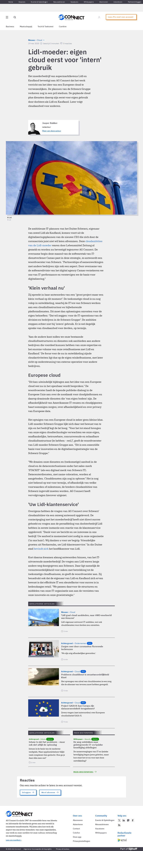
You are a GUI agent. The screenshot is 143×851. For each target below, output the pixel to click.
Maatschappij (26, 26)
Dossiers (22, 2)
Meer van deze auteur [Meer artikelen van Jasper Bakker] (51, 131)
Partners (131, 2)
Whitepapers (89, 2)
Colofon (76, 833)
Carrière (62, 26)
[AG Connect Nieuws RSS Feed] (119, 825)
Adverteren (118, 2)
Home (10, 2)
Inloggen (137, 2)
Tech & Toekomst (45, 26)
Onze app (77, 837)
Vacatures (74, 2)
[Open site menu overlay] (7, 17)
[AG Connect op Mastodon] (128, 820)
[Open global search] (15, 17)
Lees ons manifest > (13, 840)
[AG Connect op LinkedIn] (123, 820)
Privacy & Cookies (62, 849)
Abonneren (103, 2)
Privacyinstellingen (81, 841)
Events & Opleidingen (39, 2)
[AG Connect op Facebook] (132, 820)
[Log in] (99, 17)
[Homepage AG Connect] (71, 17)
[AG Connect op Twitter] (119, 820)
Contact (76, 828)
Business (10, 26)
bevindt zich (41, 548)
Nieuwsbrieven (59, 2)
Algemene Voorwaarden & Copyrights (38, 849)
